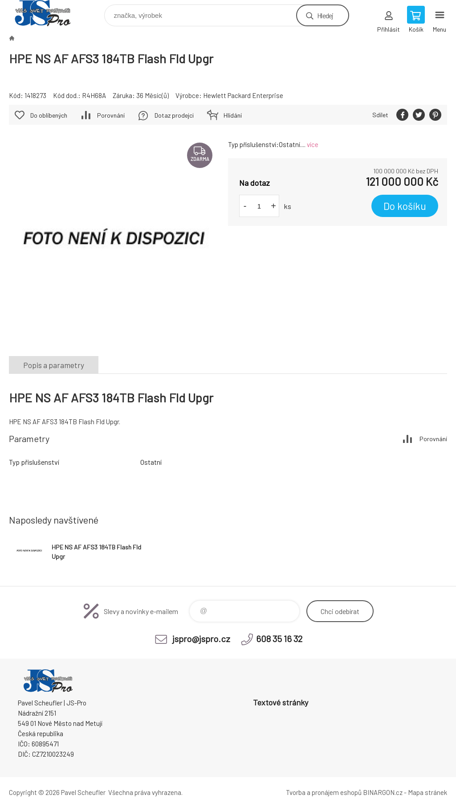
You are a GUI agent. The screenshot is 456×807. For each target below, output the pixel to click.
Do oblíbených (48, 115)
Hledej (325, 15)
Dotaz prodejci (174, 115)
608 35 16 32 (279, 638)
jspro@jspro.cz (201, 638)
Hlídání (233, 115)
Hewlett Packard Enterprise (243, 95)
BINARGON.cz (383, 792)
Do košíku (404, 206)
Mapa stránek (427, 792)
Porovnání (111, 115)
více (312, 144)
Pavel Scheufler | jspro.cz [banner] (48, 13)
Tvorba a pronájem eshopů (324, 792)
